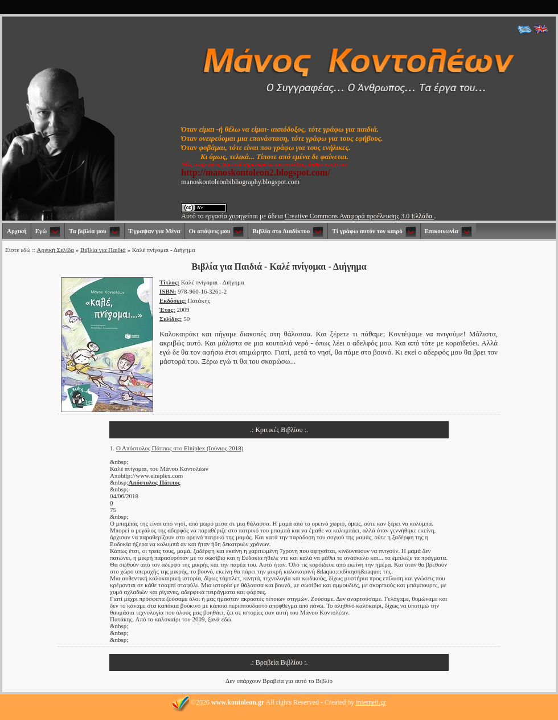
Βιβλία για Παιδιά (103, 249)
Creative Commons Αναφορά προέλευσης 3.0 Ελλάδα (359, 216)
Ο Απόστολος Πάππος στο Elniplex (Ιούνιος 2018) (179, 448)
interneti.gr (371, 702)
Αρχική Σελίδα (55, 249)
